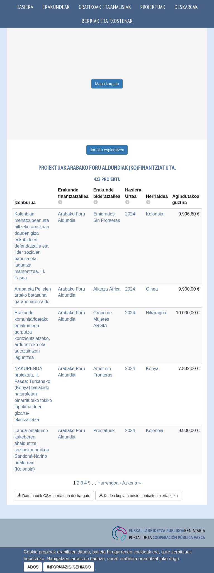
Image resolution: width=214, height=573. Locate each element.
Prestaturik (104, 430)
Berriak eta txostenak (107, 20)
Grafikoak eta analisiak (105, 6)
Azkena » (131, 483)
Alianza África (107, 289)
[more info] (127, 202)
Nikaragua (156, 312)
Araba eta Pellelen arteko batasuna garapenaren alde (32, 295)
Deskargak (186, 6)
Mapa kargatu (107, 83)
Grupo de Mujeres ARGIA (102, 319)
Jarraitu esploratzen (107, 150)
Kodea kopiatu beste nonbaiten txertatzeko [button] (138, 495)
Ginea (152, 289)
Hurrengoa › (109, 483)
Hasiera (24, 6)
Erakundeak (56, 6)
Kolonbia (154, 214)
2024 (130, 214)
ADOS (32, 567)
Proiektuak (152, 6)
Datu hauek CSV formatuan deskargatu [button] (53, 495)
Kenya (152, 368)
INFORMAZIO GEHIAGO (69, 567)
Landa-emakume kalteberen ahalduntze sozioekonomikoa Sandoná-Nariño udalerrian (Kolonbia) (31, 449)
